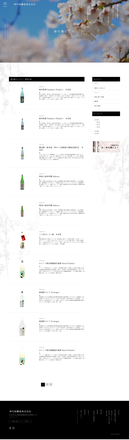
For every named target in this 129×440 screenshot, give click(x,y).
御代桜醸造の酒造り (118, 11)
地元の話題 (98, 107)
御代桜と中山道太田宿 (108, 15)
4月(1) (99, 124)
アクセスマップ (14, 417)
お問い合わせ (70, 9)
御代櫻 (98, 6)
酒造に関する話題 (100, 98)
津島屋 (92, 6)
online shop (16, 421)
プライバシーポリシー (77, 417)
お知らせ (82, 7)
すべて (97, 84)
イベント (97, 93)
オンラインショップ (5, 31)
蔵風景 (97, 102)
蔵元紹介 (76, 7)
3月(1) (99, 126)
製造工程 (104, 10)
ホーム (123, 6)
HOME (119, 412)
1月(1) (99, 129)
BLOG (30, 421)
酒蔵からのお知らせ (101, 88)
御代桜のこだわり (113, 13)
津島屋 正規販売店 (87, 14)
